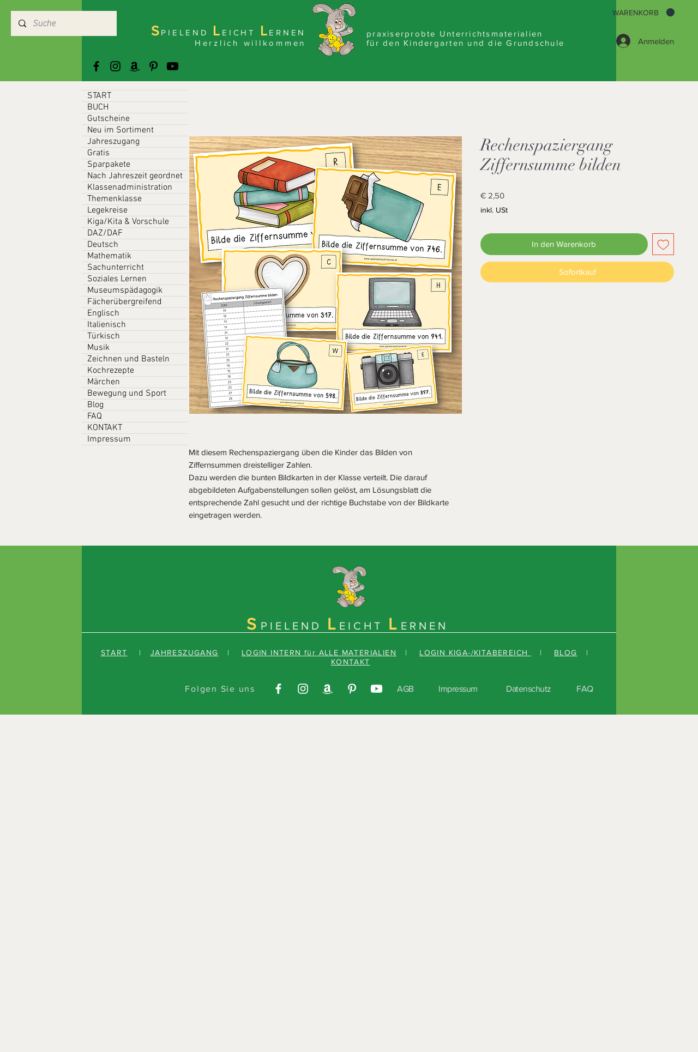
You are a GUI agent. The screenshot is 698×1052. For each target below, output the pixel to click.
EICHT (363, 626)
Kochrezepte (110, 370)
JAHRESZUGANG (185, 652)
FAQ (94, 416)
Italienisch (106, 324)
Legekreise (107, 210)
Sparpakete (108, 164)
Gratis (98, 153)
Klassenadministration (129, 187)
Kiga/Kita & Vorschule (128, 221)
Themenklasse (114, 199)
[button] (643, 12)
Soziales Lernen (117, 279)
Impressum (109, 439)
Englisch (103, 313)
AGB (405, 688)
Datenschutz (528, 688)
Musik (98, 347)
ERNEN (424, 626)
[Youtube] (172, 66)
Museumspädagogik (125, 290)
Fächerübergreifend (124, 302)
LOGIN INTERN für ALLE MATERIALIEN (319, 652)
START (99, 95)
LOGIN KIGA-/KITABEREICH (475, 652)
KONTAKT (104, 427)
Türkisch (103, 336)
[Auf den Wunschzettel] (663, 244)
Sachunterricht (115, 267)
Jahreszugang (113, 141)
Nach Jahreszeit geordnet (135, 176)
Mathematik (109, 256)
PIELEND (294, 626)
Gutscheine (108, 118)
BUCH (98, 107)
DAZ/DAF (105, 233)
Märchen (103, 382)
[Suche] (63, 23)
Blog (95, 405)
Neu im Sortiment (120, 130)
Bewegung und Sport (126, 393)
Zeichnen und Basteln (128, 359)
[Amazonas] (134, 66)
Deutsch (102, 244)
